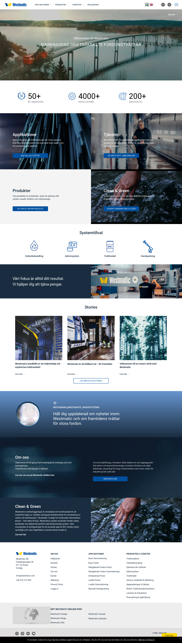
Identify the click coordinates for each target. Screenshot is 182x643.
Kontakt (54, 563)
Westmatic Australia (97, 618)
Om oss (54, 571)
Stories (54, 567)
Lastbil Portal (94, 580)
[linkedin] (28, 634)
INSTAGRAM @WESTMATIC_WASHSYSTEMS (76, 407)
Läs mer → (20, 374)
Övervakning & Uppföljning (138, 597)
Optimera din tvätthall (136, 567)
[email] (17, 634)
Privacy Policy (57, 584)
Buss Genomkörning (97, 558)
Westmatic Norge (58, 618)
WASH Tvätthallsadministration (140, 589)
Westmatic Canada (96, 614)
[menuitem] (43, 5)
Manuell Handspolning (98, 589)
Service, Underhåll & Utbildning (140, 580)
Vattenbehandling (134, 563)
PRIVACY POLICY (146, 640)
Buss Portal (93, 563)
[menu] (176, 4)
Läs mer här (20, 534)
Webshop (55, 580)
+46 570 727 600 (23, 580)
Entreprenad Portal (96, 576)
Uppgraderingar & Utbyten (137, 584)
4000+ (89, 96)
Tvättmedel (131, 576)
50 (32, 96)
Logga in (54, 589)
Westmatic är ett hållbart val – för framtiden (89, 364)
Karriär (53, 576)
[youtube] (33, 634)
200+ (137, 96)
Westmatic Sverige (59, 614)
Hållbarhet (55, 558)
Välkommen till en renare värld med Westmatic (138, 365)
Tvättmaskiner (132, 558)
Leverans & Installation (136, 593)
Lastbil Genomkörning (98, 584)
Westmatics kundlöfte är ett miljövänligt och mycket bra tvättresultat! (37, 365)
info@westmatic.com (25, 576)
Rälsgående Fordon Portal (100, 567)
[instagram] (55, 403)
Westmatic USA (57, 622)
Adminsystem (132, 571)
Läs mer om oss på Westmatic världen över (34, 475)
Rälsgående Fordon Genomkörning (103, 571)
